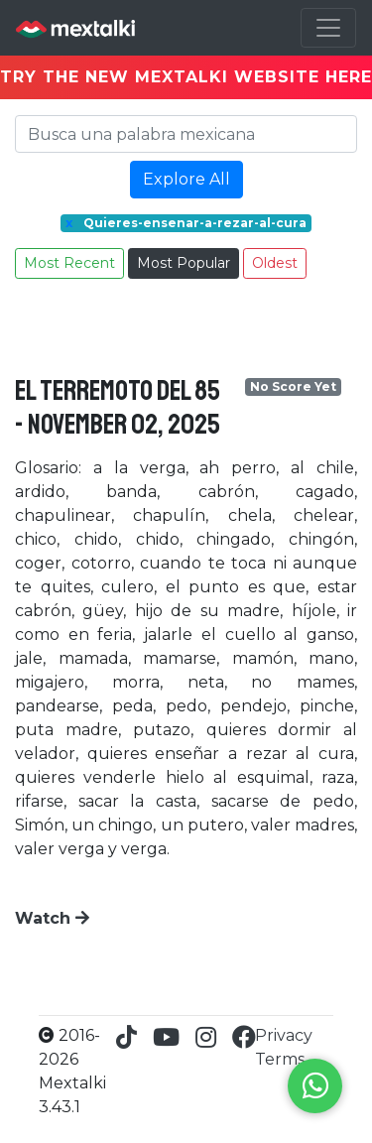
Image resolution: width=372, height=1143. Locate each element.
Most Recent (69, 263)
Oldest (275, 263)
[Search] (186, 134)
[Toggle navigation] (328, 28)
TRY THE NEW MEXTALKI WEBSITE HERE (186, 76)
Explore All (186, 179)
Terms (280, 1059)
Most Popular (183, 263)
